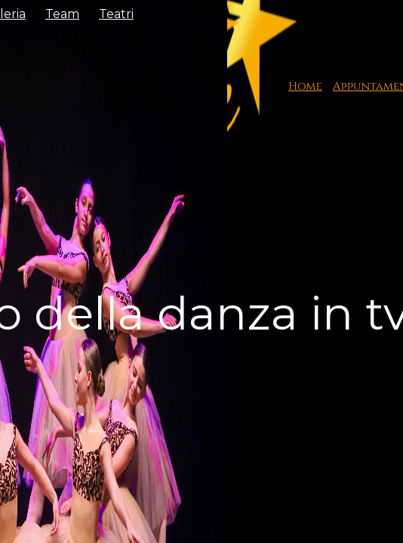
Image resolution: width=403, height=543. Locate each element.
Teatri (116, 14)
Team (62, 14)
